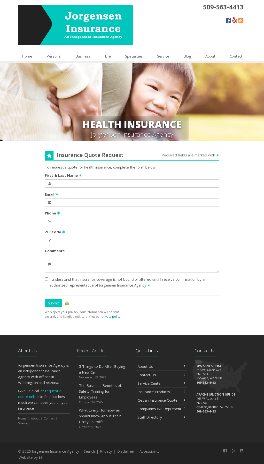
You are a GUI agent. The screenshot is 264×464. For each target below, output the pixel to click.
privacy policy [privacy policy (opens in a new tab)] (110, 317)
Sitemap (23, 423)
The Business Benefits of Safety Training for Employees (103, 394)
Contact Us (161, 374)
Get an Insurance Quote (161, 400)
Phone (52, 213)
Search (89, 451)
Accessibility (150, 451)
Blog (187, 56)
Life (108, 56)
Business (83, 56)
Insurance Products (161, 391)
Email (51, 194)
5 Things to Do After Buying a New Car (103, 372)
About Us (161, 366)
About (210, 56)
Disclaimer (125, 451)
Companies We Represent (161, 408)
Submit (53, 303)
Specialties (134, 56)
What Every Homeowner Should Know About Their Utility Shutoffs (103, 418)
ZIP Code (55, 231)
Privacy (106, 451)
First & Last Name (63, 175)
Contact (236, 56)
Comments (55, 250)
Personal (54, 56)
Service (163, 56)
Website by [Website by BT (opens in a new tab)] (31, 457)
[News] (240, 20)
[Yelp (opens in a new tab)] (234, 20)
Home (27, 56)
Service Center (161, 383)
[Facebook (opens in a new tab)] (228, 20)
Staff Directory (161, 417)
